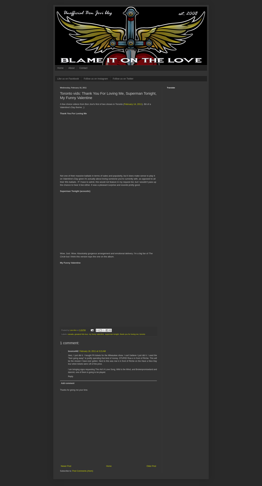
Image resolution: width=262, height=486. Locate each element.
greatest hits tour (81, 334)
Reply (70, 376)
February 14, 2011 (133, 104)
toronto (142, 334)
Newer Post (66, 466)
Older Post (151, 466)
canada (71, 334)
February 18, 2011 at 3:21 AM (93, 351)
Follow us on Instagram (96, 78)
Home (60, 68)
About (71, 68)
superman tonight (112, 334)
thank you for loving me (129, 334)
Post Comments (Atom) (82, 471)
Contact (83, 68)
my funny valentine (96, 334)
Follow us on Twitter (123, 78)
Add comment (67, 383)
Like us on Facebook (68, 78)
